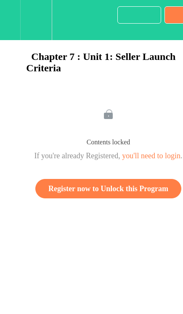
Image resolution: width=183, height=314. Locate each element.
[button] (10, 20)
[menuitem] (36, 20)
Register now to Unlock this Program (108, 188)
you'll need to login (151, 156)
